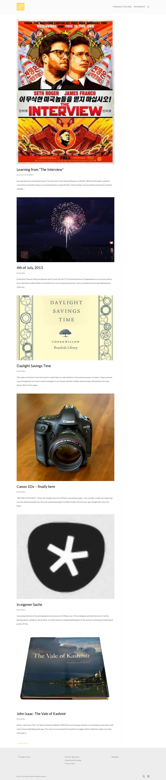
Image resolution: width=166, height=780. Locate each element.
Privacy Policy (70, 763)
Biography (139, 7)
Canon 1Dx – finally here (36, 486)
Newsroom (20, 175)
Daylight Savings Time (34, 366)
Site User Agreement (72, 757)
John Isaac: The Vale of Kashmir (41, 713)
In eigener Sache (29, 604)
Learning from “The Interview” (40, 169)
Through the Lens (122, 7)
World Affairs (28, 175)
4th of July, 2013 (30, 267)
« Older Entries (22, 743)
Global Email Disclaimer (73, 760)
